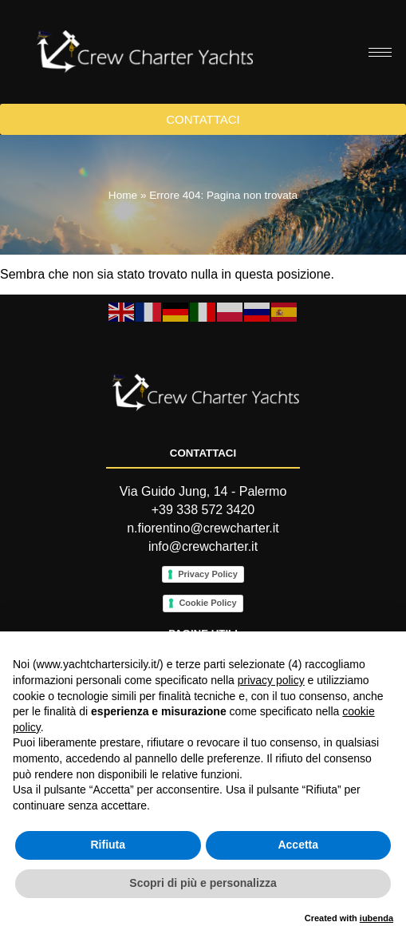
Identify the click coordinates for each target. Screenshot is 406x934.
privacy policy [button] (271, 680)
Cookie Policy (207, 602)
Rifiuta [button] (107, 844)
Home (122, 195)
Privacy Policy (208, 574)
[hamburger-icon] (380, 52)
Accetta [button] (298, 844)
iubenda (376, 918)
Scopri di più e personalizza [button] (202, 883)
